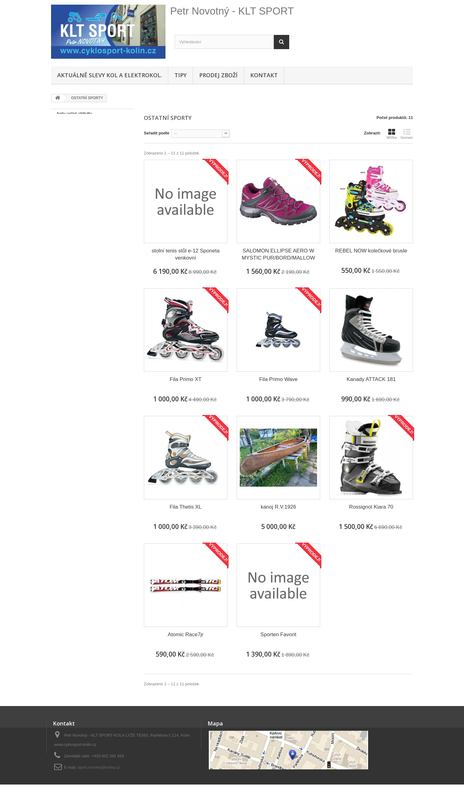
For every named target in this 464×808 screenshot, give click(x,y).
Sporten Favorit (278, 634)
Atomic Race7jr (185, 634)
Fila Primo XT (186, 379)
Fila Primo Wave (278, 379)
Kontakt (264, 75)
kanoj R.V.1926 (278, 507)
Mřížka (392, 133)
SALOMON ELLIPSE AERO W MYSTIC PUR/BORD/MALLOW (278, 254)
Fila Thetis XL (186, 507)
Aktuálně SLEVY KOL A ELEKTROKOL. (109, 75)
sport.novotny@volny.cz (99, 767)
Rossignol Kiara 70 (371, 507)
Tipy (180, 75)
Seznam (407, 133)
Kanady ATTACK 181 (371, 379)
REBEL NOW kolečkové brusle (371, 251)
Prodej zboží (218, 75)
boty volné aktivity (74, 113)
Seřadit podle (156, 133)
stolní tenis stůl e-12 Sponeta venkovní (185, 254)
